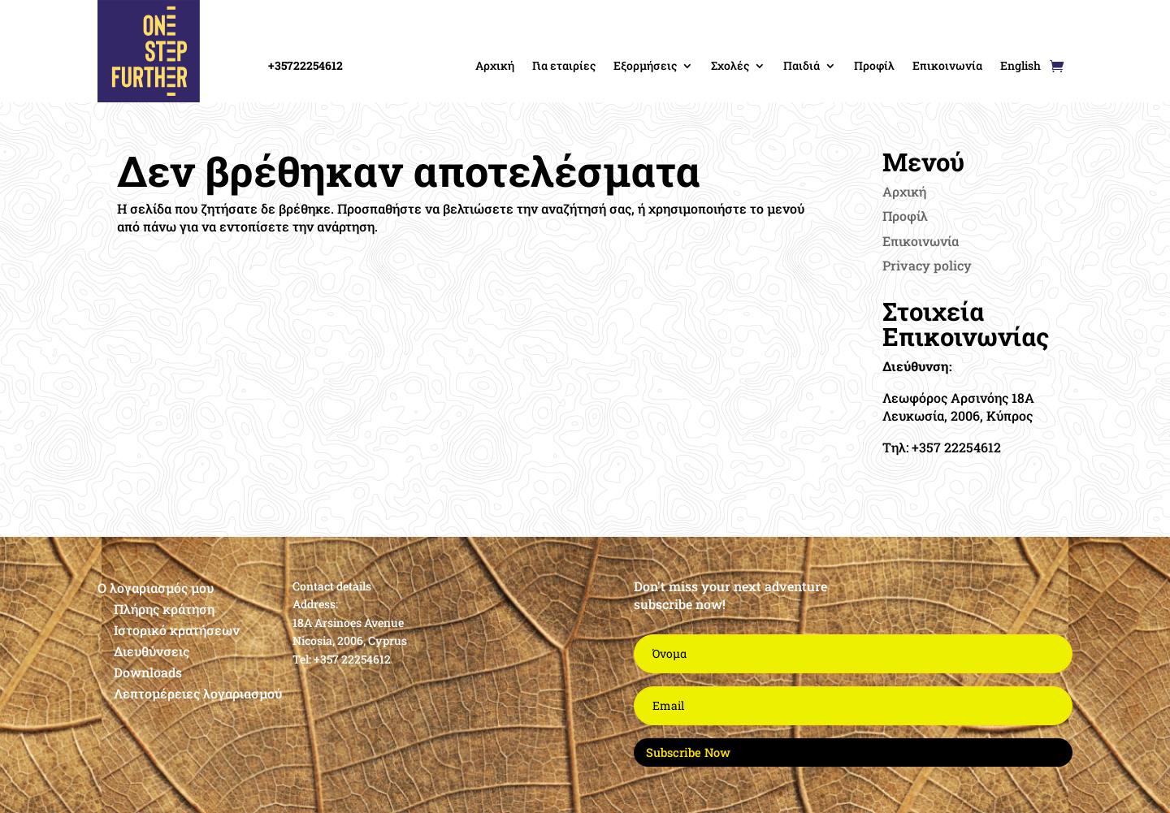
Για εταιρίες (564, 65)
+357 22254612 (352, 659)
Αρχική (494, 65)
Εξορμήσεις (645, 65)
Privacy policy (927, 265)
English (1020, 65)
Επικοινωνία (947, 65)
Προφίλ (874, 65)
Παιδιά (801, 65)
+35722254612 (305, 65)
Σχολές (730, 65)
